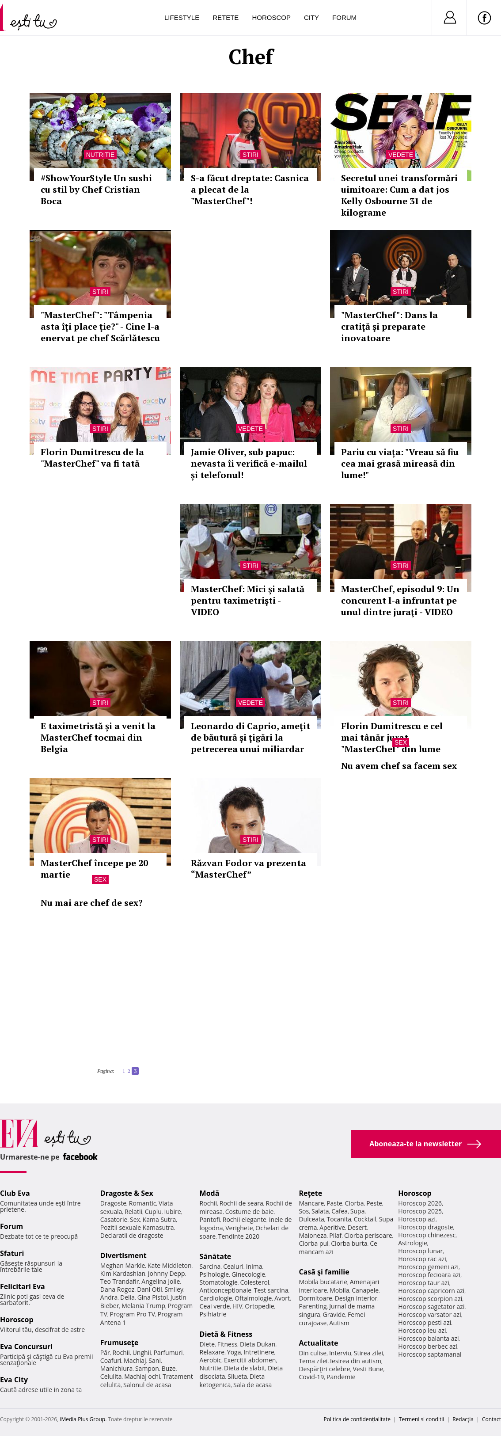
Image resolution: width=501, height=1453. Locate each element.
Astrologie (412, 1243)
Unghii (142, 1352)
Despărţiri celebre (324, 1369)
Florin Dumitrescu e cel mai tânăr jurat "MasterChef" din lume (392, 737)
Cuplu (153, 1211)
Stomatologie (219, 1282)
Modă (210, 1193)
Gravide (334, 1314)
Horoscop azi (417, 1219)
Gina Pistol (152, 1297)
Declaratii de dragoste (131, 1235)
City (311, 17)
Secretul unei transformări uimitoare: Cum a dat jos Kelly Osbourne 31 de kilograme (399, 195)
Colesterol (254, 1282)
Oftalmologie (253, 1298)
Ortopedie (259, 1306)
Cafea (339, 1211)
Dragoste (113, 1203)
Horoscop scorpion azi (430, 1298)
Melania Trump (143, 1305)
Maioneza (312, 1235)
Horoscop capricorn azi (431, 1290)
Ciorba (354, 1203)
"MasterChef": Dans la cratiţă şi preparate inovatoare (389, 326)
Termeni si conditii (421, 1419)
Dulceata (311, 1219)
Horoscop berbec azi (427, 1346)
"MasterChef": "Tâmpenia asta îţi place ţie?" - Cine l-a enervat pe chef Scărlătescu (100, 326)
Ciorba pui (313, 1243)
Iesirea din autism (355, 1361)
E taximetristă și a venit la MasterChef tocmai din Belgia (98, 737)
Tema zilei (313, 1361)
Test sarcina (271, 1290)
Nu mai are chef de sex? (92, 903)
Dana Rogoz (117, 1289)
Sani (154, 1360)
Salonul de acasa (147, 1385)
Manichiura (116, 1368)
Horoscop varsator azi (429, 1314)
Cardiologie (216, 1298)
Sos (304, 1211)
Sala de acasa (252, 1385)
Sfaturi (12, 1253)
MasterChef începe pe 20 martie (94, 868)
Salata (320, 1211)
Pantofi (210, 1219)
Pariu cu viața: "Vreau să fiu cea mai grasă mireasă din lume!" (400, 463)
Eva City (14, 1380)
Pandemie (341, 1377)
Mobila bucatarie (323, 1282)
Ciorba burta (349, 1243)
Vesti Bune (368, 1369)
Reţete (310, 1193)
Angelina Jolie (160, 1281)
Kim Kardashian (122, 1273)
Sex (401, 742)
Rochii (120, 1352)
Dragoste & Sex (126, 1193)
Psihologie (214, 1274)
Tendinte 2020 (238, 1236)
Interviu (340, 1353)
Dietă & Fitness (226, 1334)
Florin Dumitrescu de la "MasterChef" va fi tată (92, 457)
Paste (334, 1203)
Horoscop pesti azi (424, 1322)
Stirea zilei (368, 1353)
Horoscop (271, 17)
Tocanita (339, 1219)
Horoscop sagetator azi (431, 1306)
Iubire (172, 1211)
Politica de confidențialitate (357, 1419)
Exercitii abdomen (250, 1360)
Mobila (339, 1290)
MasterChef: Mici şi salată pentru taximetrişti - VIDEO (247, 600)
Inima (254, 1266)
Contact (491, 1419)
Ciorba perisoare (368, 1235)
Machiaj (135, 1360)
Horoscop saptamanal (429, 1354)
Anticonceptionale (226, 1290)
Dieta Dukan (257, 1344)
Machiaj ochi (142, 1376)
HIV (237, 1306)
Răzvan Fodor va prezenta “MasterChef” (248, 868)
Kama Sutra (159, 1219)
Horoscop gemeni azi (428, 1267)
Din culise (312, 1353)
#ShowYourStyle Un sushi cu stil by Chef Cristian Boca (96, 189)
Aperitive (332, 1227)
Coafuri (110, 1360)
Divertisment (123, 1255)
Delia (127, 1297)
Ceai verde (215, 1306)
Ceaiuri (233, 1266)
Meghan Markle (122, 1265)
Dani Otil (149, 1289)
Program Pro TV (133, 1314)
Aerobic (211, 1360)
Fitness (227, 1344)
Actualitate (318, 1343)
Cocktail (365, 1219)
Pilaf (335, 1235)
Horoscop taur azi (423, 1282)
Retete (226, 17)
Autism (339, 1323)
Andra (109, 1297)
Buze (169, 1368)
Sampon (147, 1368)
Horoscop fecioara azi (429, 1274)
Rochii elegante (244, 1219)
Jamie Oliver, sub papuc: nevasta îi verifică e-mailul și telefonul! (249, 463)
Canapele (365, 1290)
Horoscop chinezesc (426, 1235)
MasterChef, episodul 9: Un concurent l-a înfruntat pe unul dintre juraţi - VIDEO (400, 600)
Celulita (111, 1376)
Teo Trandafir (119, 1281)
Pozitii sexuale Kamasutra (137, 1227)
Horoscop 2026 (420, 1203)
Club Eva (15, 1193)
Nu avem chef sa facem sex (399, 766)
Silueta (237, 1376)
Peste (374, 1203)
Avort (282, 1298)
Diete (207, 1344)
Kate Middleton (170, 1265)
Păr (105, 1352)
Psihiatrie (213, 1314)
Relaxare (212, 1352)
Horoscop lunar (420, 1251)
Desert (357, 1227)
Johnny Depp (166, 1273)
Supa (357, 1211)
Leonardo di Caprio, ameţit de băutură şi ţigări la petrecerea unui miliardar (250, 737)
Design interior (356, 1298)
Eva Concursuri (26, 1346)
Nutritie (100, 154)
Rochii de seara (241, 1203)
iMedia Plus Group (82, 1419)
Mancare (311, 1203)
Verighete (239, 1228)
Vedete (400, 154)
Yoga (234, 1352)
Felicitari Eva (22, 1286)
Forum (344, 17)
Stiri (250, 154)
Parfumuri (167, 1352)
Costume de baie (249, 1211)
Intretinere (258, 1352)
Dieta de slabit (244, 1368)
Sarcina (210, 1266)
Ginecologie (248, 1274)
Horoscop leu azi (422, 1330)
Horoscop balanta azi (428, 1338)
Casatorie (114, 1219)
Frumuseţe (119, 1342)
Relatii (133, 1211)
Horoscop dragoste (425, 1227)
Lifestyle (181, 17)
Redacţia (463, 1419)
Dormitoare (315, 1298)
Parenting (312, 1306)
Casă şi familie (324, 1272)
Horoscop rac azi (422, 1259)
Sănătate (216, 1256)
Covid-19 (311, 1377)
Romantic (142, 1203)
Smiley (174, 1289)
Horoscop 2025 (420, 1211)
